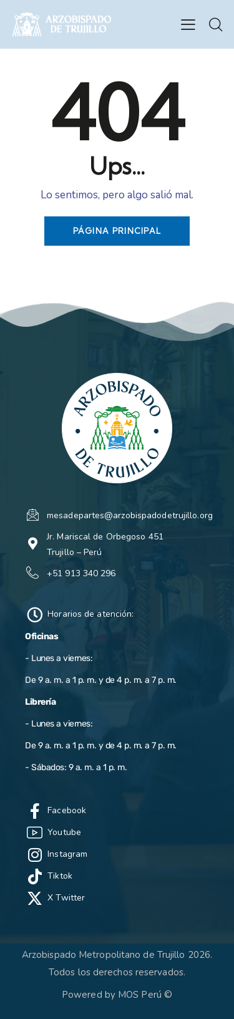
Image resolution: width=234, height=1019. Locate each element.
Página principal (117, 231)
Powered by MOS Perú (112, 994)
